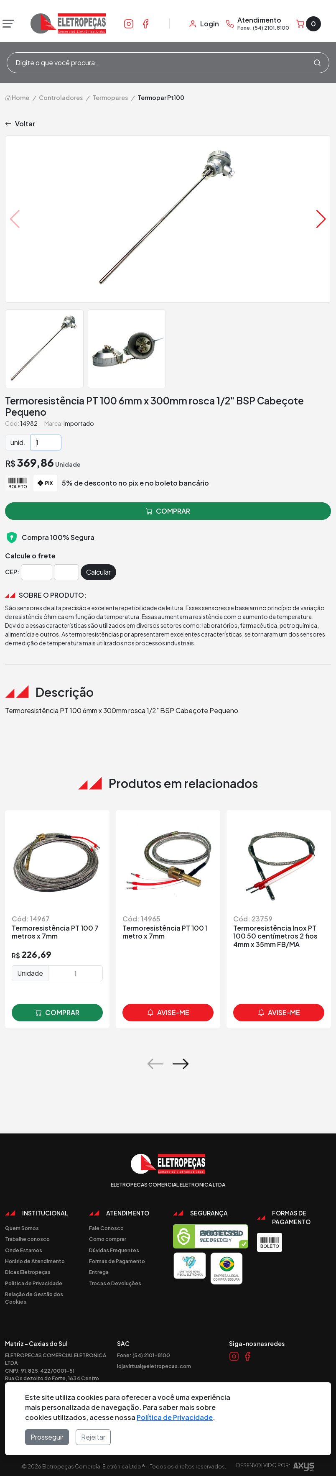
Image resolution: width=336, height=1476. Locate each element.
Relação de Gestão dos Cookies (34, 1298)
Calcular (98, 572)
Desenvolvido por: (275, 1468)
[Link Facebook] (145, 23)
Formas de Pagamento (117, 1261)
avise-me (168, 1013)
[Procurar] (317, 62)
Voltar (20, 124)
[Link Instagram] (129, 23)
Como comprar (107, 1239)
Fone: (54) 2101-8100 (143, 1355)
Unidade (30, 973)
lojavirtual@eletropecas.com (154, 1366)
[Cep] (36, 572)
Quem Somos (22, 1228)
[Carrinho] (308, 23)
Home (17, 97)
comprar (57, 1013)
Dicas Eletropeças (28, 1272)
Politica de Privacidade (33, 1283)
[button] (321, 219)
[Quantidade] (46, 442)
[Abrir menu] (6, 24)
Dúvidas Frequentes (114, 1250)
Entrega (99, 1272)
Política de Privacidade (175, 1417)
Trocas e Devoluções (115, 1283)
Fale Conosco (106, 1228)
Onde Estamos (23, 1250)
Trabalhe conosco (27, 1239)
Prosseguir (47, 1437)
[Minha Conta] (203, 24)
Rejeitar (93, 1437)
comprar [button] (168, 511)
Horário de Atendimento (35, 1261)
